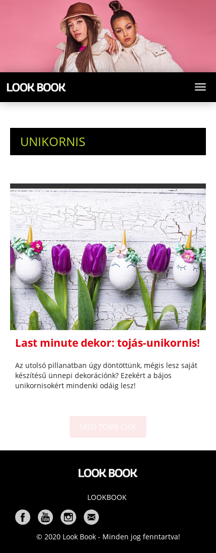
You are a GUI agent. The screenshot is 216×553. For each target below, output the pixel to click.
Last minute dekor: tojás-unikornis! (107, 343)
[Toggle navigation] (200, 87)
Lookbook (107, 497)
